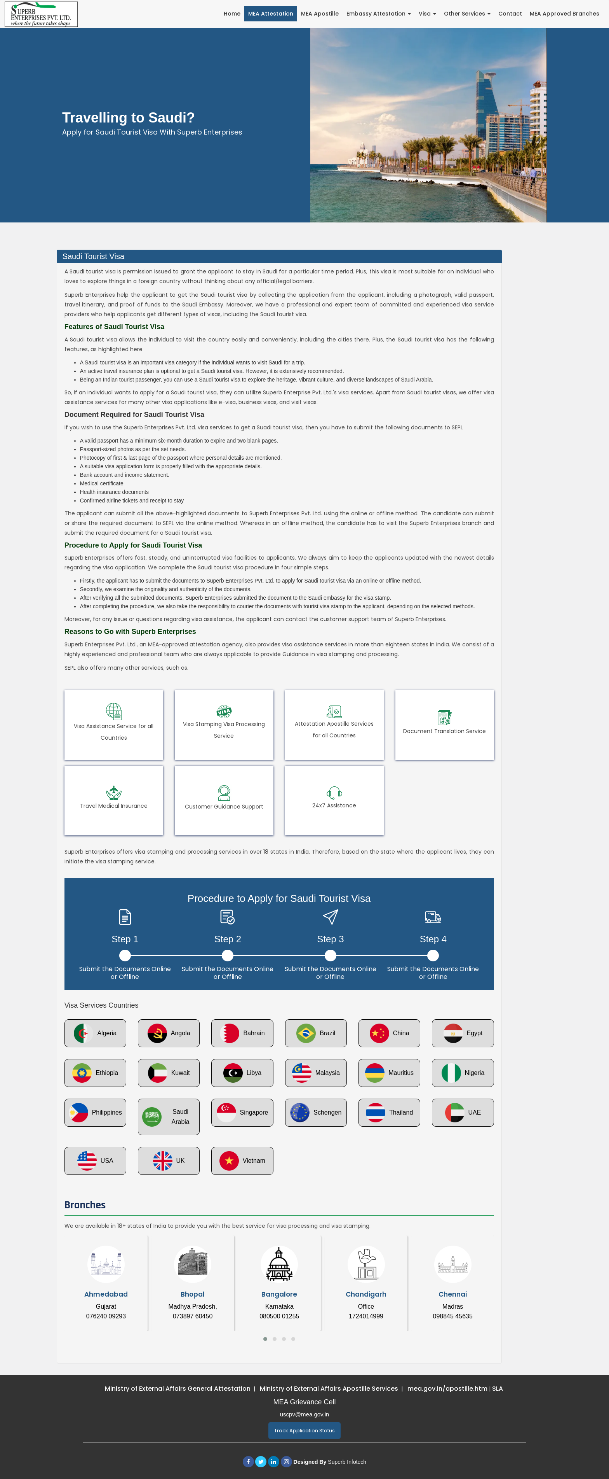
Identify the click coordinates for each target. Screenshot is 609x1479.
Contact (510, 14)
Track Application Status (304, 1430)
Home (232, 14)
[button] (265, 1339)
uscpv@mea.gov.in (304, 1414)
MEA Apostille (320, 14)
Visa (427, 14)
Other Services (467, 14)
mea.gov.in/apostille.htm (448, 1388)
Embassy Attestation (378, 14)
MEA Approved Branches (564, 14)
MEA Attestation (270, 14)
